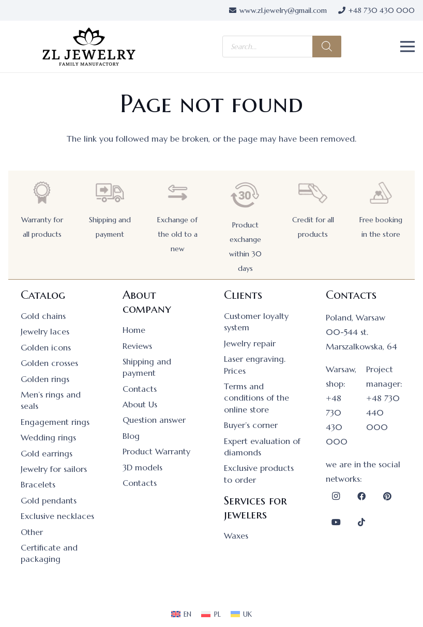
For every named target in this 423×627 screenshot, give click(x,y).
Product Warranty (156, 451)
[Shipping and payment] (109, 192)
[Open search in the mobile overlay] (281, 46)
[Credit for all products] (312, 192)
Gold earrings (46, 453)
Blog (131, 436)
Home (134, 330)
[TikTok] (361, 522)
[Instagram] (336, 496)
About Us (140, 404)
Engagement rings (55, 422)
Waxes (236, 535)
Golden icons (46, 347)
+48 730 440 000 (383, 412)
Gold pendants (49, 500)
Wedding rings (48, 437)
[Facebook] (361, 496)
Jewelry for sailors (54, 469)
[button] (407, 46)
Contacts (140, 389)
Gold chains (43, 316)
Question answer (154, 420)
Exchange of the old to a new (177, 234)
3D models (142, 467)
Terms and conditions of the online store (256, 398)
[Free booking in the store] (380, 192)
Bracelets (38, 484)
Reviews (137, 346)
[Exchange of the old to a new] (177, 192)
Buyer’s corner (251, 425)
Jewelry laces (45, 331)
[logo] (89, 46)
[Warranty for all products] (41, 192)
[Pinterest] (387, 496)
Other (32, 532)
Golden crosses (49, 363)
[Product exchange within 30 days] (245, 195)
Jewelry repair (250, 343)
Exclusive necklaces (57, 516)
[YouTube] (336, 522)
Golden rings (45, 379)
